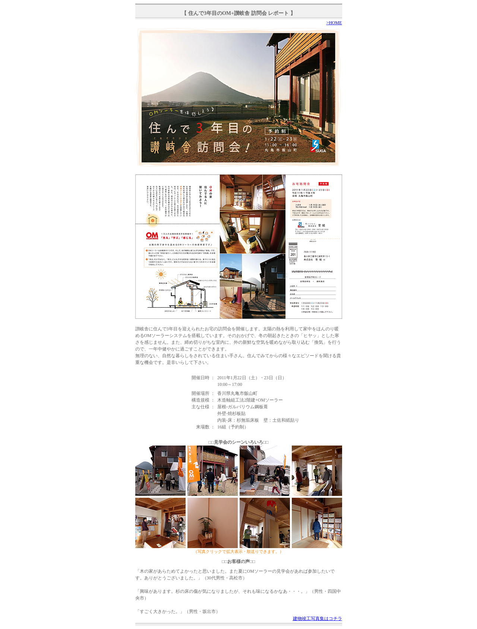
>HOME (334, 22)
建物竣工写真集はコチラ (317, 618)
